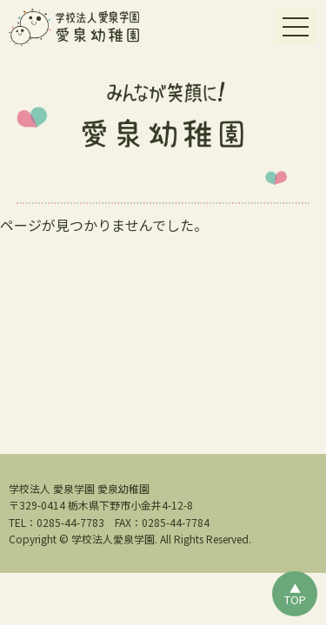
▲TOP (295, 594)
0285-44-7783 (70, 522)
